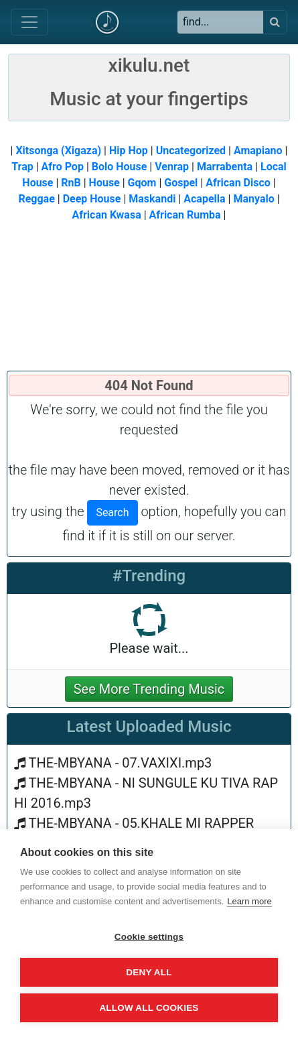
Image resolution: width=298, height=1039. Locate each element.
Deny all (148, 972)
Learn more (249, 901)
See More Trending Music (149, 689)
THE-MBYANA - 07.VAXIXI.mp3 (120, 763)
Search (112, 512)
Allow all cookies (148, 1008)
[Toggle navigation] (29, 22)
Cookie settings (149, 937)
